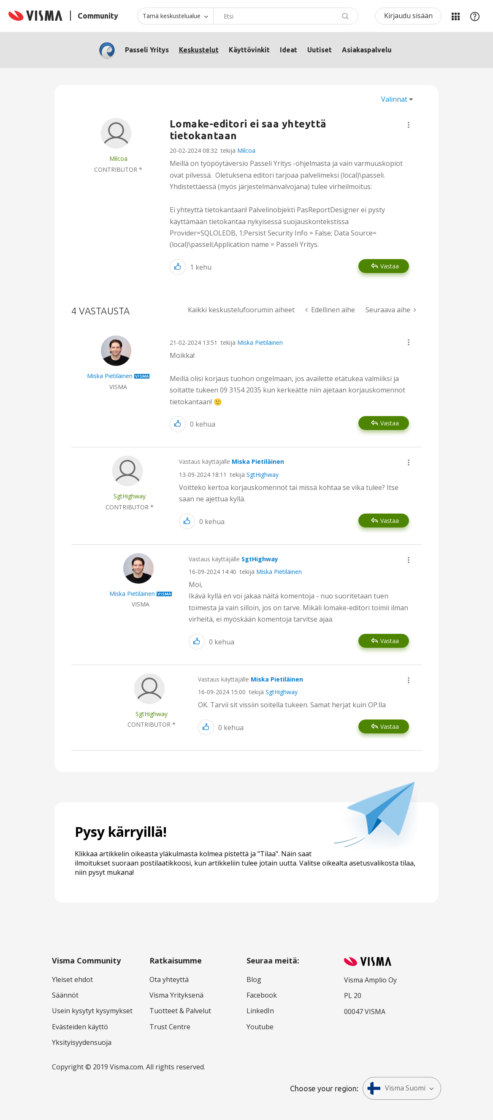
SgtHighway (262, 475)
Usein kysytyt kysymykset (92, 1010)
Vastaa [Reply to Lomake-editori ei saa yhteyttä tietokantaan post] (389, 266)
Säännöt (65, 995)
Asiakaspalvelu (367, 50)
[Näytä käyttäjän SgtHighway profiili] (130, 496)
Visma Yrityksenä (176, 995)
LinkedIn (260, 1010)
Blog (253, 979)
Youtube (260, 1026)
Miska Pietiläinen (260, 342)
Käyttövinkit (249, 50)
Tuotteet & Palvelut (180, 1010)
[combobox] (285, 16)
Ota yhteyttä (169, 979)
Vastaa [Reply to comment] (389, 423)
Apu (475, 16)
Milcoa (246, 150)
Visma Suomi (396, 1088)
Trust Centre (169, 1026)
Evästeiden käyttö (80, 1026)
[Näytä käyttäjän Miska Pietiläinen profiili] (110, 376)
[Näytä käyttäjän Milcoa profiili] (118, 158)
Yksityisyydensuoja (81, 1042)
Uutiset (319, 50)
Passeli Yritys (147, 50)
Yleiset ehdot (72, 979)
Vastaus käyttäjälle (231, 461)
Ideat (288, 50)
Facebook (261, 995)
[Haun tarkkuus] (175, 16)
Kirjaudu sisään (408, 15)
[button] (408, 125)
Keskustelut (199, 50)
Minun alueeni (455, 16)
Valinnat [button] (394, 99)
